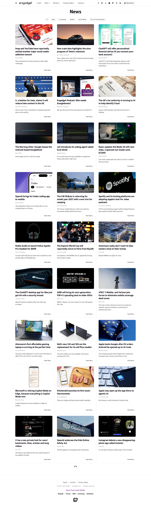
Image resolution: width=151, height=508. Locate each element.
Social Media (82, 19)
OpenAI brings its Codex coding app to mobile (32, 197)
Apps (53, 19)
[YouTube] (109, 3)
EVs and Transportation (97, 19)
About (65, 482)
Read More (47, 70)
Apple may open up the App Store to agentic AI (116, 392)
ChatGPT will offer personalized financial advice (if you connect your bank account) (116, 52)
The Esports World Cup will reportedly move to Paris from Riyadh (75, 247)
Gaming (80, 3)
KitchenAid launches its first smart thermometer (73, 392)
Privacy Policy (83, 482)
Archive (72, 482)
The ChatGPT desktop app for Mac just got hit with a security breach (33, 293)
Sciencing (81, 494)
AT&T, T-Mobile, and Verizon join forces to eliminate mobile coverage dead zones (116, 295)
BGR (74, 494)
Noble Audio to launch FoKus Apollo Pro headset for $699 (32, 247)
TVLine (68, 494)
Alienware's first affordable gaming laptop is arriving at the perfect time (32, 345)
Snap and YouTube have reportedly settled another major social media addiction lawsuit (32, 52)
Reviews (56, 3)
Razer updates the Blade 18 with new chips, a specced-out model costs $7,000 (116, 150)
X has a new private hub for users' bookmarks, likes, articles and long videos (32, 443)
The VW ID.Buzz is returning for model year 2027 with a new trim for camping (74, 199)
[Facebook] (98, 3)
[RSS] (120, 3)
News (46, 3)
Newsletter (129, 3)
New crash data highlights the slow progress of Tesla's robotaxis (74, 50)
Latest (39, 3)
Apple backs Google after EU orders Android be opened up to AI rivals (116, 345)
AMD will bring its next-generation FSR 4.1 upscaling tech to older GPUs (74, 293)
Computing (62, 19)
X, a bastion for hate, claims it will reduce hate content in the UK (31, 102)
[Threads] (116, 3)
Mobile (72, 19)
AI (47, 19)
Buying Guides (68, 3)
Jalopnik (60, 494)
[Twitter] (105, 3)
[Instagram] (102, 3)
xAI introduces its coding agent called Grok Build (75, 148)
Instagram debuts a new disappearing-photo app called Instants (117, 441)
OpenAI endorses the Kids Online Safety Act (73, 441)
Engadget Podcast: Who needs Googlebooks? (71, 102)
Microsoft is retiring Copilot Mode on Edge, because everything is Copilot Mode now (33, 394)
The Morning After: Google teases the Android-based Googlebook (33, 148)
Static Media (66, 486)
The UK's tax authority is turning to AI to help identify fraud (117, 102)
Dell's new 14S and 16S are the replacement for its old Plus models (74, 345)
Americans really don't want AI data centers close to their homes (116, 247)
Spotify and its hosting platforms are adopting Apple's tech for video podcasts (116, 199)
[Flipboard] (113, 3)
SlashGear (89, 494)
